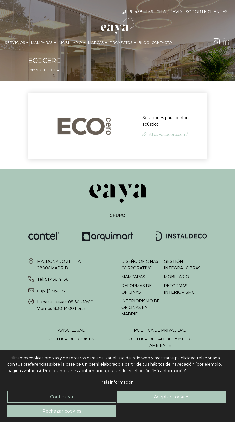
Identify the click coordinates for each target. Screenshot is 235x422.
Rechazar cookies (61, 411)
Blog (143, 43)
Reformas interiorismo (179, 289)
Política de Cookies (71, 339)
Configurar (62, 397)
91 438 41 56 (141, 11)
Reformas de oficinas (136, 289)
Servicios (16, 43)
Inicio (33, 70)
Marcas (97, 43)
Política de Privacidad (160, 330)
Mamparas (43, 43)
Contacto (162, 43)
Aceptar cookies (171, 397)
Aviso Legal (71, 330)
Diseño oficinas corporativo (139, 264)
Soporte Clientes (207, 11)
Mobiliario (72, 43)
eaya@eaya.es (51, 290)
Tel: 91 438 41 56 (52, 279)
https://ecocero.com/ (165, 134)
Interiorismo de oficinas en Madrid (140, 307)
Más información (118, 382)
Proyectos (123, 43)
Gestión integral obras (182, 264)
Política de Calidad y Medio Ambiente (160, 342)
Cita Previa (169, 11)
